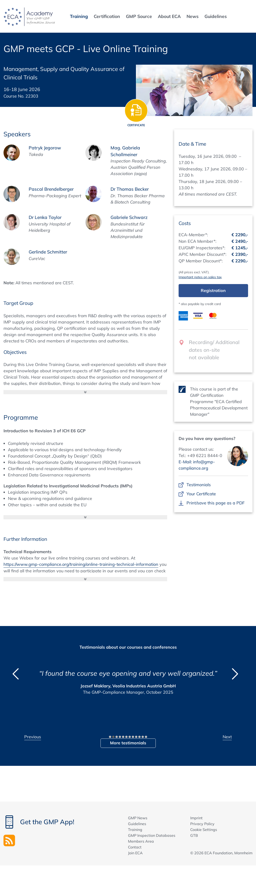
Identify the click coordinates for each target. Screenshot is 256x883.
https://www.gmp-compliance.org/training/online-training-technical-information (80, 564)
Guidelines (137, 823)
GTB (194, 835)
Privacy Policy (202, 823)
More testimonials (128, 743)
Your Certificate (201, 493)
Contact (135, 847)
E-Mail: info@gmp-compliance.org (197, 465)
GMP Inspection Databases (151, 835)
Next (227, 736)
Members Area (141, 841)
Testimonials (198, 484)
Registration (213, 290)
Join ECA (135, 853)
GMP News (137, 818)
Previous (32, 736)
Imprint (196, 818)
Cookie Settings (203, 829)
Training (135, 829)
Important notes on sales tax (200, 277)
